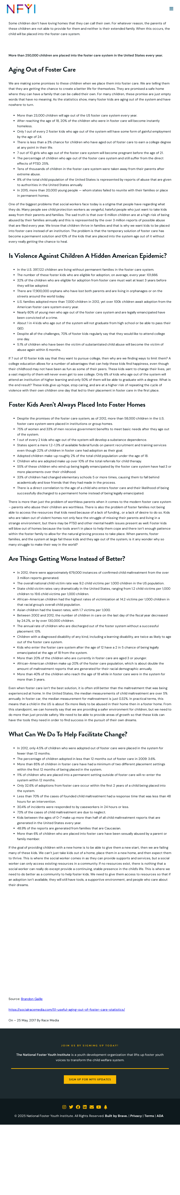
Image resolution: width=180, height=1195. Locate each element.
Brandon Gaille (32, 999)
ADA (160, 1116)
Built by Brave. (116, 1116)
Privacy (136, 1116)
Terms (149, 1116)
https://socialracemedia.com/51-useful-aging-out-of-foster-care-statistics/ (67, 1009)
